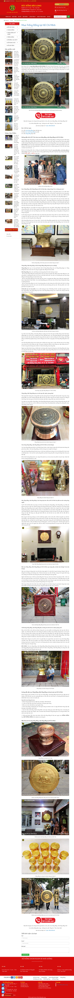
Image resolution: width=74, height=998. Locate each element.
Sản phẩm (25, 16)
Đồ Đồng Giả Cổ (24, 985)
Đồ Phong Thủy (11, 42)
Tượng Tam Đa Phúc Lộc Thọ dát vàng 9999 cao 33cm (16, 101)
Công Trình (32, 16)
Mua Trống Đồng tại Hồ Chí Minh (39, 25)
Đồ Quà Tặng (10, 45)
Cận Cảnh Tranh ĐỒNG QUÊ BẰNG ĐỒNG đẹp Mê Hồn (16, 204)
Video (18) (8, 234)
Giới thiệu (14, 16)
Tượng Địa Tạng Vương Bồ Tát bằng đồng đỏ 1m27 (16, 118)
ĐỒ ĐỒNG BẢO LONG (43, 983)
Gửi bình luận (25, 954)
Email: (23, 941)
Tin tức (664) (8, 236)
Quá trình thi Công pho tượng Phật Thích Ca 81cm (16, 196)
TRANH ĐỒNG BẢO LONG (44, 985)
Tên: (23, 935)
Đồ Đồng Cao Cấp (12, 40)
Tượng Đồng (10, 30)
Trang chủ (8, 16)
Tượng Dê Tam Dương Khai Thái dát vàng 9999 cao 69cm (16, 86)
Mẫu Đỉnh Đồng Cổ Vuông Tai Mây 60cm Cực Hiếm (16, 126)
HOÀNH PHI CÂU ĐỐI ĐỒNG (45, 988)
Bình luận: (24, 946)
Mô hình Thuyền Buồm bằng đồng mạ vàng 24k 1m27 (16, 78)
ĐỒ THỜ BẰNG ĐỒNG (43, 986)
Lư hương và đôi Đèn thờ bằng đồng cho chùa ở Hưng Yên (16, 62)
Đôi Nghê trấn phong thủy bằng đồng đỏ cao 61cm (16, 70)
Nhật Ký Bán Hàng (41, 16)
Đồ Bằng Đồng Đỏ (25, 986)
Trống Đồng (10, 37)
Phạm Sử (23, 27)
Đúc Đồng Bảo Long (62, 984)
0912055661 (61, 4)
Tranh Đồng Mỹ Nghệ (11, 33)
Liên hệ (48, 16)
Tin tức (19, 16)
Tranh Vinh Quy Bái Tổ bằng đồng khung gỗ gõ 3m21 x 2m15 (16, 54)
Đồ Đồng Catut (24, 983)
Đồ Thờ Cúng (10, 27)
